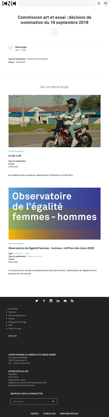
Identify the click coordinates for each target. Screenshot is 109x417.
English (12, 336)
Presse (11, 318)
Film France (13, 377)
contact (35, 413)
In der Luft (14, 155)
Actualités (13, 308)
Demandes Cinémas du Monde (21, 385)
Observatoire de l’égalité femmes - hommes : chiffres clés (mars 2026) (51, 248)
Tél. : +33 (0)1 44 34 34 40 (19, 363)
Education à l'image (17, 322)
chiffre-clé (18, 253)
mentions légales (69, 413)
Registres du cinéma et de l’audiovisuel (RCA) (27, 382)
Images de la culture (17, 380)
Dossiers (12, 312)
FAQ (10, 325)
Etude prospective (34, 256)
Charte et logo (14, 328)
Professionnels (16, 151)
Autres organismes (17, 315)
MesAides (12, 374)
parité (27, 253)
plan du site (49, 413)
